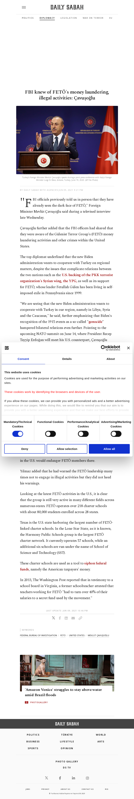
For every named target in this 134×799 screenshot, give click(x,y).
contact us (87, 789)
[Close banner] (128, 348)
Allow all (109, 448)
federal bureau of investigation (38, 635)
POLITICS (33, 734)
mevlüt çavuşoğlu (98, 635)
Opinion (67, 748)
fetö (63, 635)
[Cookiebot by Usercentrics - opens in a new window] (103, 348)
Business (33, 741)
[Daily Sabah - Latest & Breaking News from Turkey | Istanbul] (67, 7)
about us (65, 789)
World (101, 734)
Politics (28, 18)
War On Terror (93, 18)
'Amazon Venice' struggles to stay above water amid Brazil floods (63, 692)
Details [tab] (67, 358)
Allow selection (67, 448)
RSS (106, 789)
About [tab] (110, 358)
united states (76, 635)
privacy (45, 789)
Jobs (28, 789)
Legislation (68, 18)
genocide (95, 322)
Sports (33, 748)
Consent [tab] (23, 358)
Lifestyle (67, 741)
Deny (24, 448)
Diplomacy (47, 18)
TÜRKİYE (67, 734)
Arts (100, 741)
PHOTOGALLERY (39, 702)
